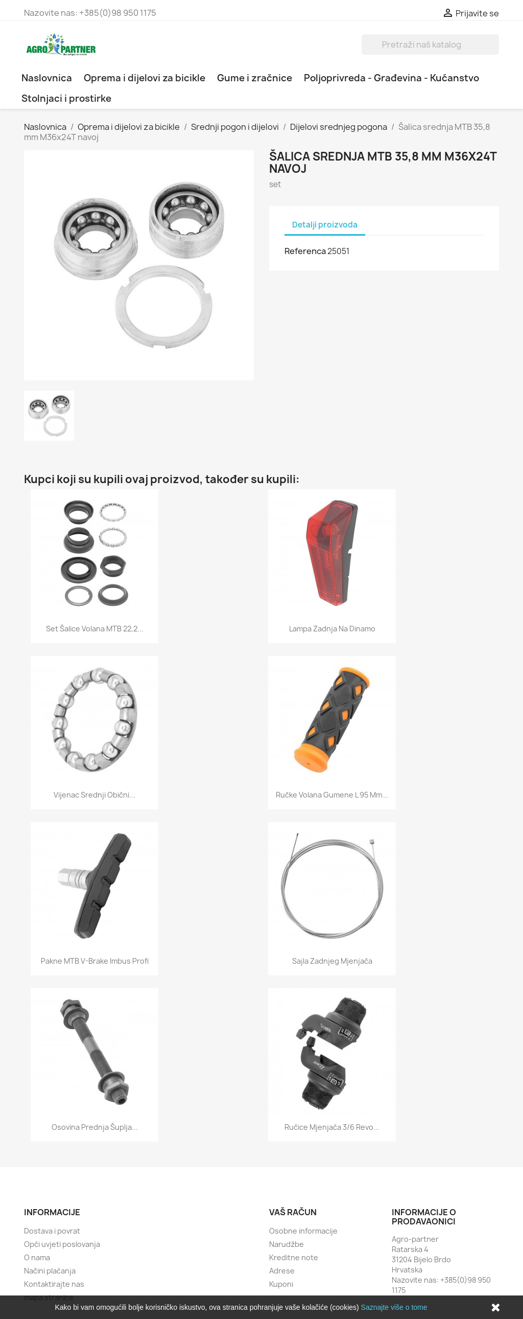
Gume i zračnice (254, 78)
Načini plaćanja (50, 1271)
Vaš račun (293, 1212)
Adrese (282, 1271)
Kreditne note (293, 1257)
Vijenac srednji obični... (94, 795)
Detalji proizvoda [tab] (325, 224)
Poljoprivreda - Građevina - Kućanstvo (391, 78)
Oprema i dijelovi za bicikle (144, 78)
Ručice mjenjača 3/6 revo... (331, 1127)
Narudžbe (286, 1244)
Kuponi (281, 1284)
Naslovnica (46, 78)
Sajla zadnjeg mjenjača (332, 961)
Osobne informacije (303, 1231)
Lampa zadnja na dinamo (332, 628)
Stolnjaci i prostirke (66, 98)
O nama (37, 1257)
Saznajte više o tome (394, 1307)
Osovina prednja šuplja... (95, 1127)
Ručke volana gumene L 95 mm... (332, 795)
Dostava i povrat (52, 1231)
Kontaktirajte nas (54, 1284)
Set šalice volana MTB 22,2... (95, 628)
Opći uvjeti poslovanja (62, 1244)
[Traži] (430, 44)
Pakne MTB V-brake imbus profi (95, 961)
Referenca (305, 251)
